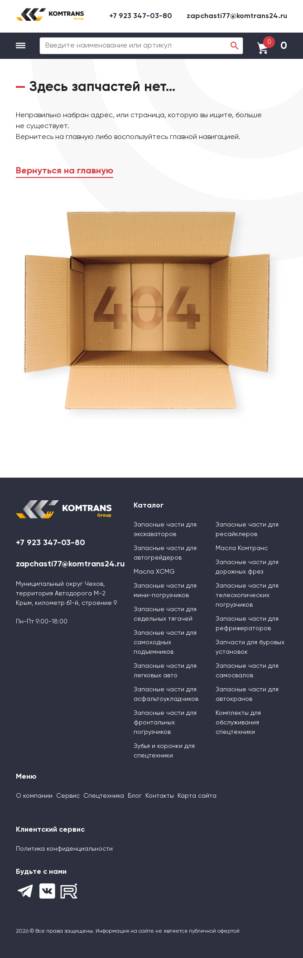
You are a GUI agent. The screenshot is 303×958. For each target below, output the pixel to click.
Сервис (68, 796)
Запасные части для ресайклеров (247, 529)
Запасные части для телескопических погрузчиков (247, 595)
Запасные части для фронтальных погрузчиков (165, 722)
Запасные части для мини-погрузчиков (165, 591)
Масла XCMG (154, 572)
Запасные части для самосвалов (247, 671)
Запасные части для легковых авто (165, 671)
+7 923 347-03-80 (140, 16)
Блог (135, 796)
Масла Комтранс (242, 548)
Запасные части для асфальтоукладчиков (166, 694)
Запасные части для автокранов (247, 694)
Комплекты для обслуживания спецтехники (238, 722)
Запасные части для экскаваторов (165, 529)
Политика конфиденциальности (64, 849)
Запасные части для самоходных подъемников (165, 642)
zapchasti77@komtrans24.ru (237, 16)
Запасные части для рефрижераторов (247, 624)
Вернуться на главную (64, 171)
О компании (34, 796)
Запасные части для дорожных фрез (247, 567)
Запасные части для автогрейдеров (165, 553)
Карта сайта (197, 796)
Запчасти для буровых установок (250, 647)
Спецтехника (103, 796)
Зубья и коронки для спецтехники (164, 751)
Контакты (159, 796)
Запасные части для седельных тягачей (165, 614)
